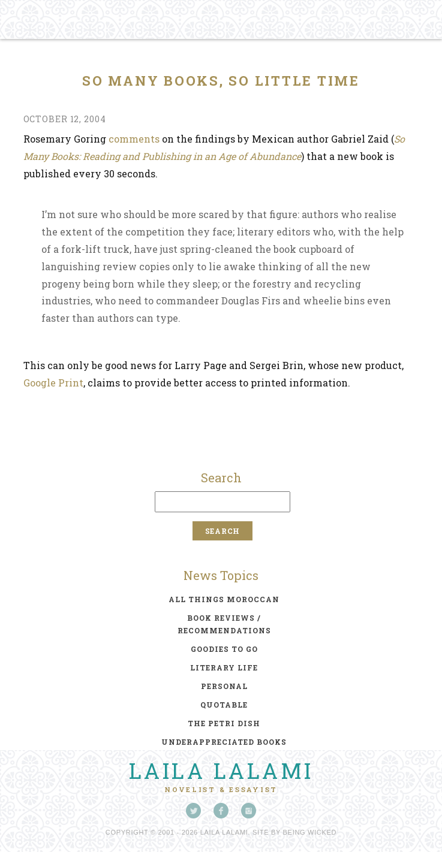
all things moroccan (224, 599)
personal (224, 686)
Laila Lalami (221, 770)
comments (134, 138)
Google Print (53, 382)
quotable (224, 704)
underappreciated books (224, 742)
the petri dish (224, 723)
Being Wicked (310, 832)
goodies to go (224, 649)
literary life (224, 667)
